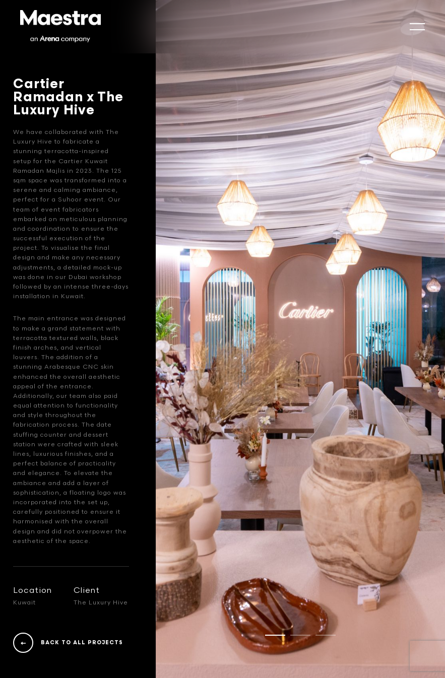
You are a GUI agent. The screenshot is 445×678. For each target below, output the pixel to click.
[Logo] (60, 27)
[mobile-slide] (417, 26)
